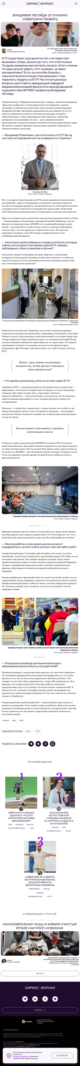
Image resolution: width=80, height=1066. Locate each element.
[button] (75, 495)
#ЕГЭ (21, 720)
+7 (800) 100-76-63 (22, 1046)
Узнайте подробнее (20, 1056)
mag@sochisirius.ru (34, 1045)
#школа (6, 720)
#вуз (14, 720)
